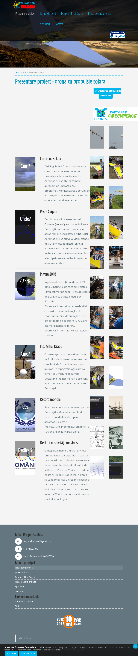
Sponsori (45, 25)
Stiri (17, 606)
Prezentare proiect (25, 14)
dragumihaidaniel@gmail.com (33, 541)
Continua (11, 653)
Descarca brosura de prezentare (108, 93)
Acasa (21, 72)
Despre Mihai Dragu (72, 14)
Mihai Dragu (25, 638)
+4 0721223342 (26, 548)
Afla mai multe (28, 653)
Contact (59, 25)
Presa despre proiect (99, 14)
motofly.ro (62, 224)
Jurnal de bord (48, 14)
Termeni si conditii (24, 601)
